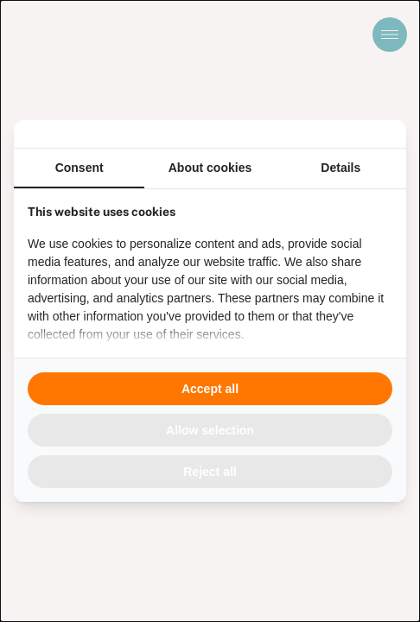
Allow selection (210, 430)
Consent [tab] (79, 168)
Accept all (210, 389)
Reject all (209, 472)
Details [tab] (340, 168)
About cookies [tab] (210, 168)
